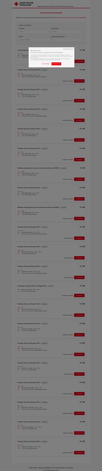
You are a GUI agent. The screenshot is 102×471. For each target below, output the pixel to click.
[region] (51, 57)
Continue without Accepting (68, 48)
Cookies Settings (46, 63)
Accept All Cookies (56, 63)
